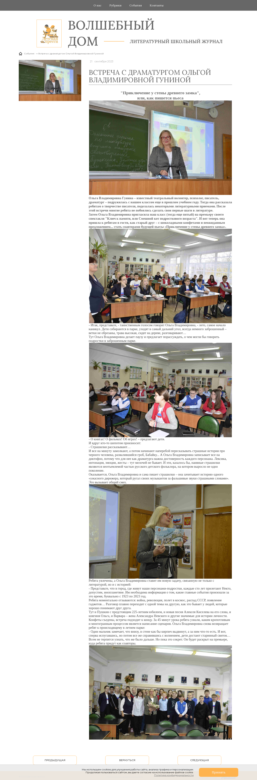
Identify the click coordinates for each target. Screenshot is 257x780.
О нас (98, 5)
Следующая (199, 760)
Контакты (156, 5)
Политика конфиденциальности (174, 775)
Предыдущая (55, 760)
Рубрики (115, 5)
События (135, 5)
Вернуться (127, 760)
